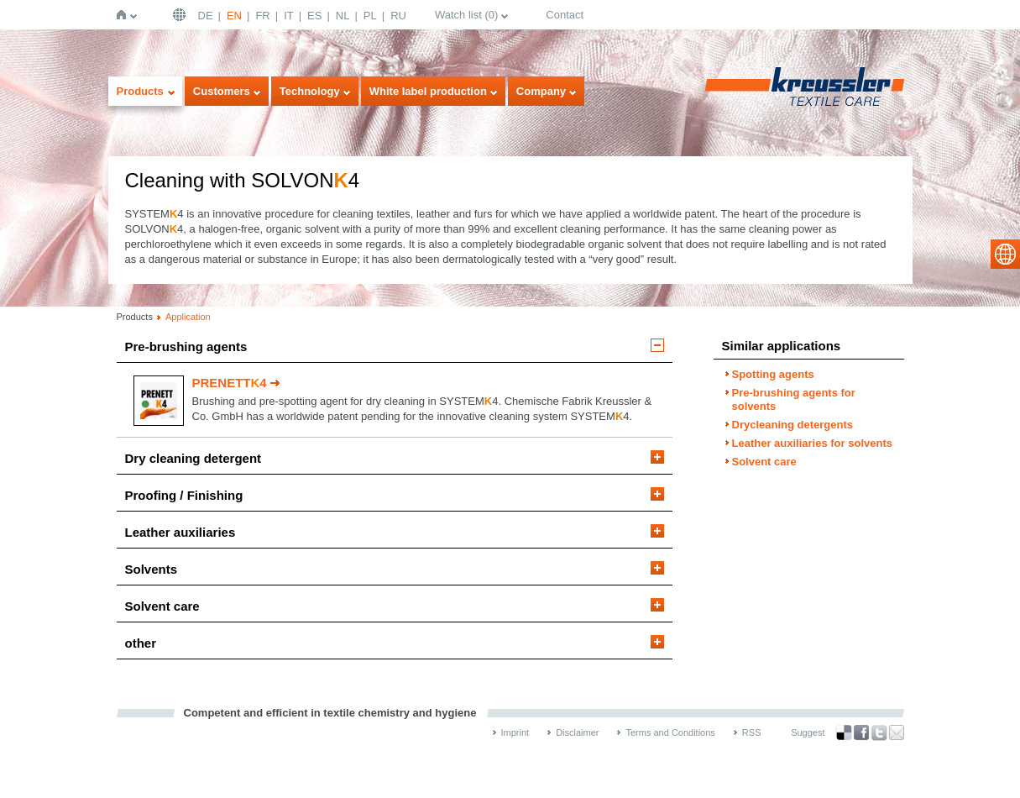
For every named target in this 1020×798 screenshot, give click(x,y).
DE (205, 15)
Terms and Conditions (669, 732)
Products (140, 91)
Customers (221, 91)
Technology (310, 91)
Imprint (515, 732)
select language (1005, 254)
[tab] (394, 351)
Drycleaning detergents (793, 424)
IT (289, 15)
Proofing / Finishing (184, 495)
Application (188, 317)
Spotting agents (773, 374)
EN (234, 15)
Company (541, 91)
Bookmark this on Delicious (843, 732)
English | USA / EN (181, 14)
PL (370, 15)
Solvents (151, 569)
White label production (428, 91)
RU (398, 15)
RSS (751, 732)
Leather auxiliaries (180, 532)
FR (262, 15)
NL (343, 15)
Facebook (861, 733)
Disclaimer (577, 732)
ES (314, 15)
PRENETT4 (229, 382)
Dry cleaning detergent (193, 458)
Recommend (896, 732)
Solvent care (162, 606)
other (141, 643)
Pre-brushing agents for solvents (793, 399)
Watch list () (466, 14)
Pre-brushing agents (186, 346)
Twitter (879, 733)
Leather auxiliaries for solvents (812, 443)
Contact (564, 14)
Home (124, 14)
